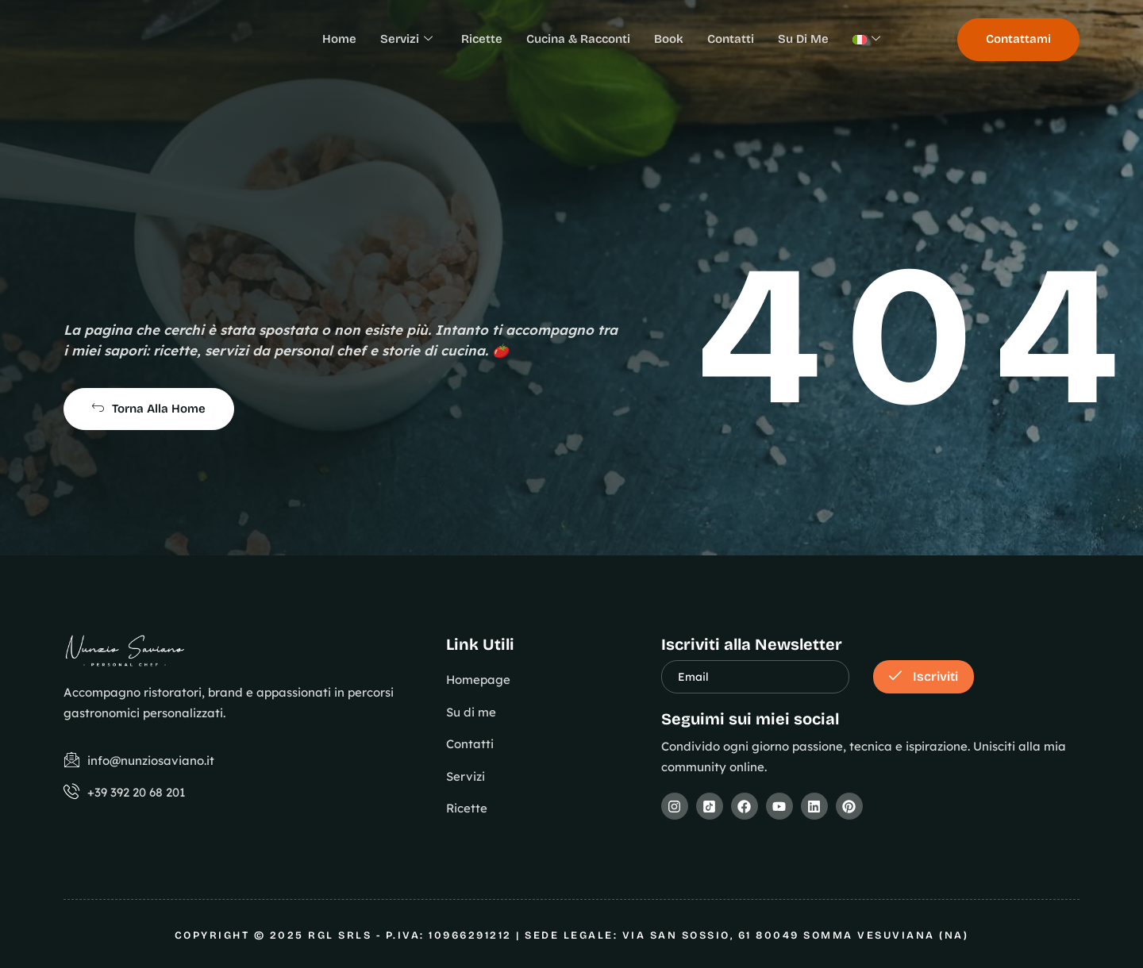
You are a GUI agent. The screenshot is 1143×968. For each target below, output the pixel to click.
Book (668, 39)
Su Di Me (803, 39)
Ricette (481, 39)
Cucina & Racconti (578, 39)
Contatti (730, 39)
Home (339, 39)
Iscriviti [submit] (923, 676)
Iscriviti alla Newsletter (751, 644)
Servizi (406, 40)
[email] (755, 676)
